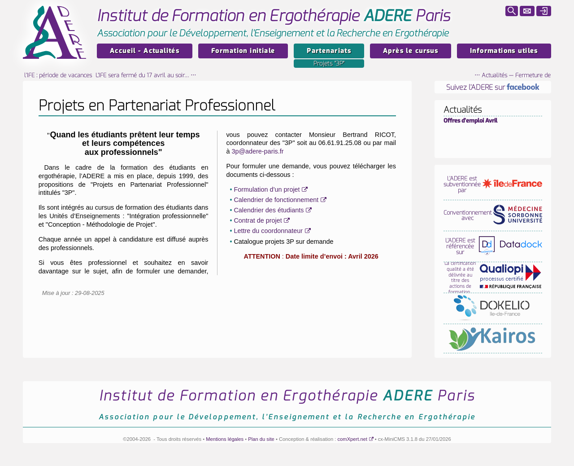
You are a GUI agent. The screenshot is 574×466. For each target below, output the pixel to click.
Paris (273, 15)
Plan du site (261, 439)
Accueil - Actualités (144, 51)
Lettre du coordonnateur (268, 230)
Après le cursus (410, 51)
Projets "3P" (328, 63)
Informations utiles (504, 51)
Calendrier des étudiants (269, 210)
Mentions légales (225, 439)
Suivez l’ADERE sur (492, 87)
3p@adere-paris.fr (257, 151)
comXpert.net (353, 439)
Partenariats (329, 51)
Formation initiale (243, 51)
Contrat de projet (258, 220)
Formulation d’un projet (267, 189)
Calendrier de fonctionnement (276, 199)
